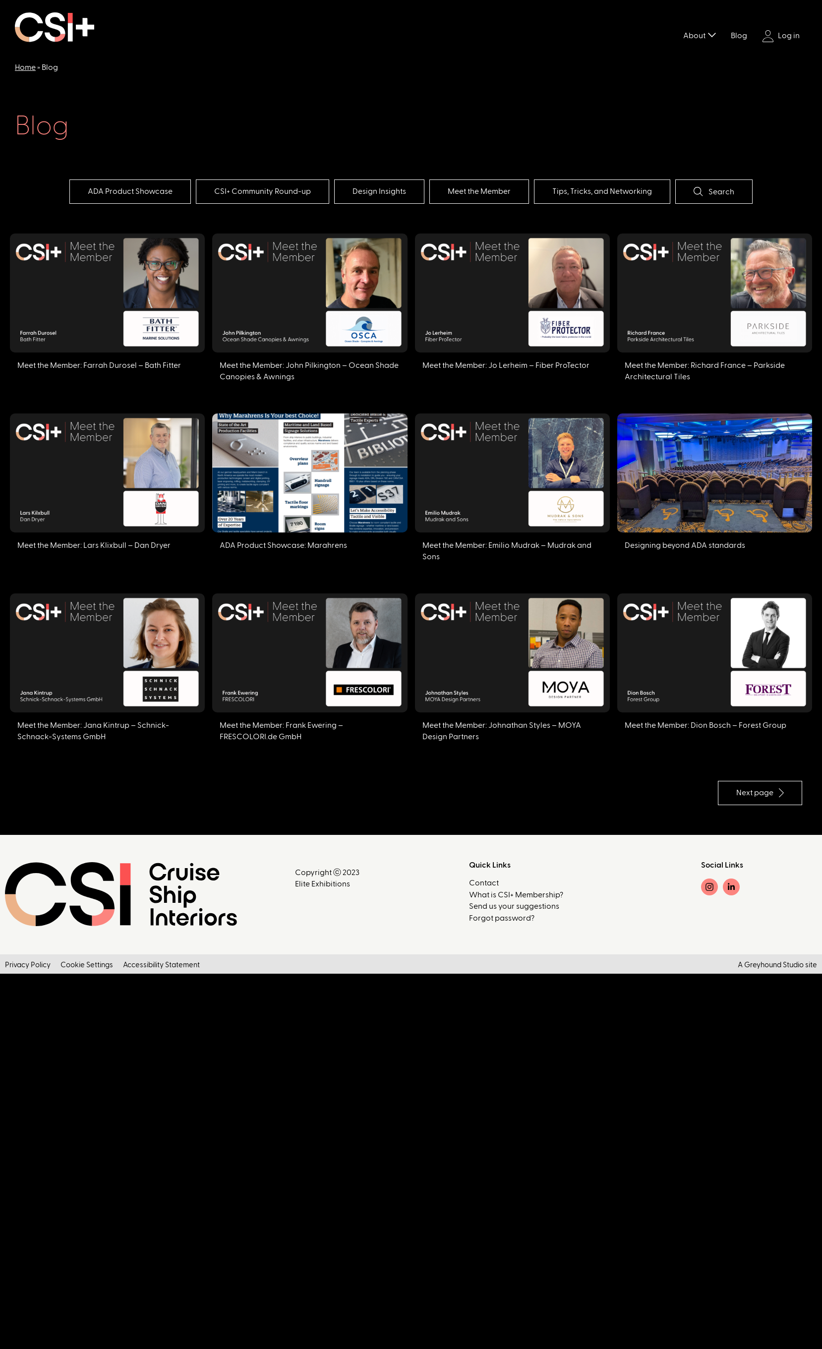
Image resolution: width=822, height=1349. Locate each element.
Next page (760, 792)
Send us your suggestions (514, 906)
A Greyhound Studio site (777, 965)
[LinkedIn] (731, 887)
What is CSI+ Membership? (516, 895)
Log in (781, 36)
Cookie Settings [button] (86, 965)
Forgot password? (501, 918)
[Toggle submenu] (712, 34)
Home (25, 67)
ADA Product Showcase (130, 191)
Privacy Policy (28, 965)
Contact (484, 883)
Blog (739, 36)
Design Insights (379, 191)
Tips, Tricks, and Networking (602, 191)
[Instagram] (709, 887)
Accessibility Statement (161, 965)
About (694, 36)
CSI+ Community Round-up (262, 191)
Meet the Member (479, 191)
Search (714, 191)
